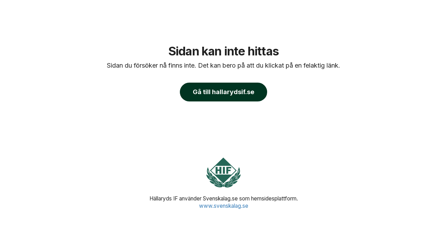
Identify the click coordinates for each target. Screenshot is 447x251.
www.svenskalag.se (223, 206)
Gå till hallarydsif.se (223, 92)
